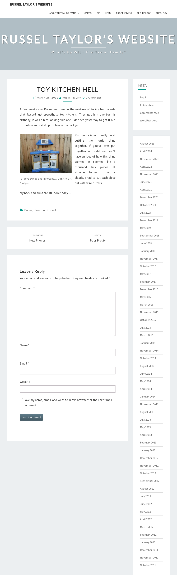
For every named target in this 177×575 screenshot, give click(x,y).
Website (25, 382)
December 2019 (149, 220)
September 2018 (149, 235)
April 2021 (146, 189)
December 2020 (149, 197)
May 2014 (145, 381)
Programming (124, 13)
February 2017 (148, 281)
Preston (39, 210)
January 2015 (147, 343)
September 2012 (149, 481)
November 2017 (149, 258)
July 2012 (145, 496)
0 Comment (93, 97)
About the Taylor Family (62, 13)
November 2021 (149, 174)
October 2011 (148, 565)
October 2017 (148, 266)
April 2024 (146, 151)
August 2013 (147, 412)
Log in (143, 97)
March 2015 (146, 335)
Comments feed (149, 113)
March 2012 (146, 527)
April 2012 (146, 519)
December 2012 (149, 458)
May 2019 (145, 228)
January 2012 (147, 542)
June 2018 (146, 243)
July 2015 (145, 327)
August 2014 (147, 366)
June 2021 (146, 182)
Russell (51, 210)
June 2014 (146, 373)
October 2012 (148, 473)
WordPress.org (148, 120)
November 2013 (149, 404)
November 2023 (149, 159)
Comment (27, 288)
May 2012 (145, 511)
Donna (28, 210)
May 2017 (145, 274)
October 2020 (148, 205)
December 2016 (149, 289)
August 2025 (147, 143)
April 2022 (146, 166)
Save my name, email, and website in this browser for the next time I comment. (68, 402)
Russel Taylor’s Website (31, 4)
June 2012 (146, 504)
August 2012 (147, 488)
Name (25, 345)
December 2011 (149, 550)
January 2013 (147, 450)
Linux (108, 13)
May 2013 (145, 427)
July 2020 (145, 212)
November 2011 (149, 557)
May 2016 (145, 297)
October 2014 (148, 358)
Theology (161, 13)
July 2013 (145, 419)
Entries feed (147, 105)
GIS (98, 13)
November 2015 (149, 312)
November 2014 (149, 350)
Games (88, 13)
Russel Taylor (71, 97)
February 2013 (148, 442)
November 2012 (149, 465)
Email (24, 363)
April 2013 (146, 435)
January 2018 (147, 251)
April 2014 (146, 389)
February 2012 (148, 534)
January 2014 (147, 396)
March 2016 (146, 304)
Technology (144, 13)
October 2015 (148, 320)
